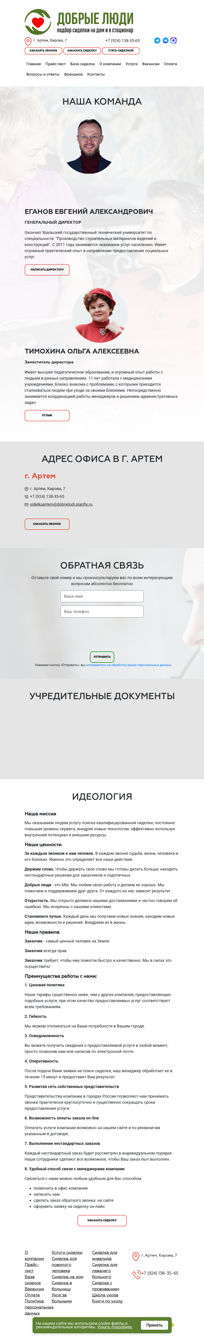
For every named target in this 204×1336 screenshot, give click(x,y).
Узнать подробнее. (115, 1327)
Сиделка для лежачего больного (104, 1271)
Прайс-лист (56, 64)
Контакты (96, 74)
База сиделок (82, 64)
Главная (33, 64)
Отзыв (47, 415)
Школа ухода (105, 1295)
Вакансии (151, 64)
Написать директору (47, 270)
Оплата (170, 64)
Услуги (132, 64)
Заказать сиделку (82, 50)
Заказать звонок (43, 50)
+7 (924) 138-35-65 (122, 40)
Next (182, 738)
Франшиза (73, 74)
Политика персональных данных (39, 1307)
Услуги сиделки (67, 1253)
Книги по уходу (107, 1301)
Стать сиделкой (121, 50)
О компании (110, 64)
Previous (21, 738)
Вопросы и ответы (42, 74)
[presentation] (102, 635)
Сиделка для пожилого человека (64, 1265)
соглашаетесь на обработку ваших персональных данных (128, 665)
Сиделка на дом (67, 1277)
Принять (154, 1325)
